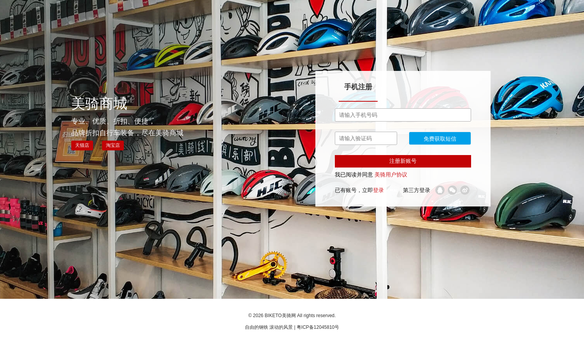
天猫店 (82, 145)
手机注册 (358, 87)
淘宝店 (113, 145)
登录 (378, 190)
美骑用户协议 (391, 174)
